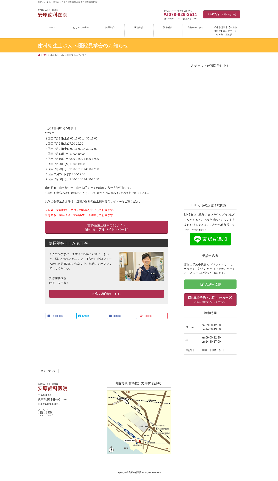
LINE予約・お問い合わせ (222, 14)
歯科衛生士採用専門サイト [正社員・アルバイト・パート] (106, 227)
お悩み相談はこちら (106, 294)
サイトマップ (48, 371)
